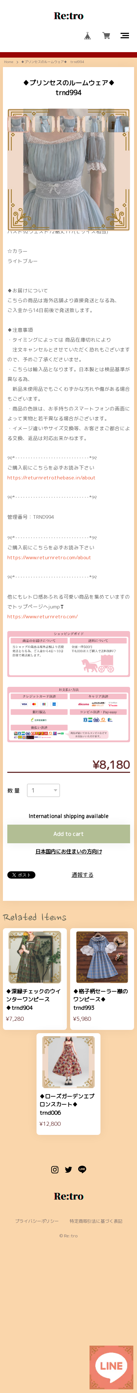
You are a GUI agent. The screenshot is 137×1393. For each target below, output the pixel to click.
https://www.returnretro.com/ (42, 733)
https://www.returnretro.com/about (49, 674)
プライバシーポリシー (37, 1338)
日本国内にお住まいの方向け (68, 969)
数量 (14, 908)
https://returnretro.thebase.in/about (51, 594)
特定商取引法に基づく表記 (96, 1338)
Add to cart (68, 951)
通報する (83, 992)
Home (8, 62)
